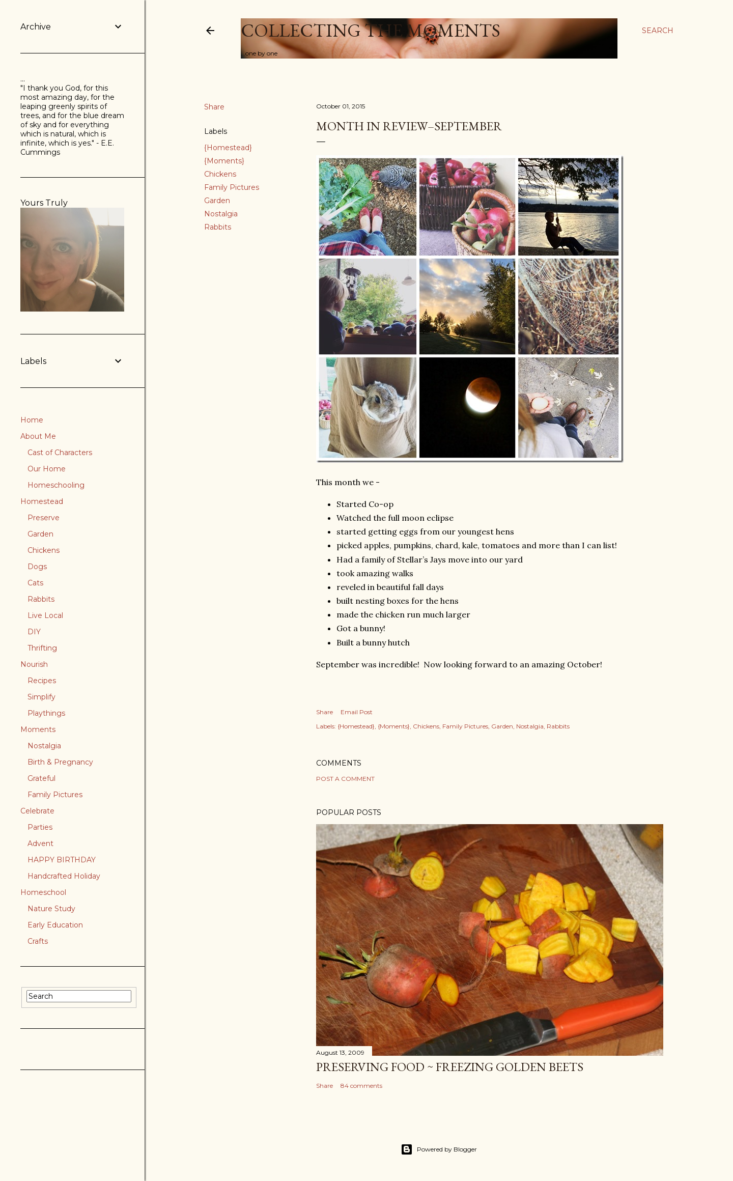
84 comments (361, 1085)
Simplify (41, 696)
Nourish (34, 664)
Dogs (37, 566)
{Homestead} (228, 147)
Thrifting (42, 648)
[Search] (657, 30)
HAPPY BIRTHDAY (61, 859)
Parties (39, 827)
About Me (38, 436)
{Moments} (224, 160)
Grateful (41, 778)
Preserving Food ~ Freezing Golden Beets (449, 1067)
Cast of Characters (59, 452)
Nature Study (51, 908)
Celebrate (37, 811)
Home (31, 420)
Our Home (46, 468)
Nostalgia (221, 213)
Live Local (45, 615)
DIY (34, 631)
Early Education (55, 925)
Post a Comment (345, 778)
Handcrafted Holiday (63, 876)
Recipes (41, 680)
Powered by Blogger (439, 1149)
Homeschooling (55, 485)
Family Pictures (231, 187)
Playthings (46, 713)
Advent (40, 843)
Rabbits (217, 227)
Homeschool (43, 892)
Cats (35, 582)
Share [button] (214, 106)
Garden (217, 200)
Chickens (220, 174)
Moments (37, 729)
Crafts (37, 941)
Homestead (41, 501)
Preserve (43, 517)
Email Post (357, 712)
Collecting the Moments (370, 30)
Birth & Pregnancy (60, 762)
